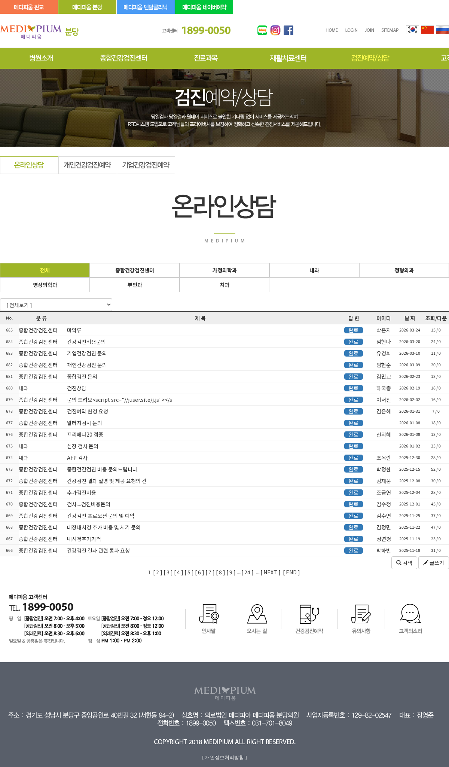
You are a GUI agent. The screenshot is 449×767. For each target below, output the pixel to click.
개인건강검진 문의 (86, 365)
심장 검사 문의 (82, 446)
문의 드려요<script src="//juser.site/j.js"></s (119, 399)
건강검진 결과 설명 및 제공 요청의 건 (106, 481)
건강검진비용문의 (86, 341)
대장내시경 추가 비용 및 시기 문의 (103, 527)
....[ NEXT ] (268, 572)
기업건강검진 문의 (86, 353)
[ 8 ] (220, 572)
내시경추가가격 (83, 539)
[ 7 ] (210, 572)
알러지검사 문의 (84, 423)
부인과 (135, 284)
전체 (45, 270)
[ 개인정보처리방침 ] (224, 757)
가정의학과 (225, 270)
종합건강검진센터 (134, 270)
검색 (404, 562)
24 (246, 572)
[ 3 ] (168, 572)
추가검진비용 (81, 492)
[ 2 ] (157, 572)
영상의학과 (45, 284)
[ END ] (291, 572)
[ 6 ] (199, 572)
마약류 (74, 330)
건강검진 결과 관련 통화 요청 (98, 550)
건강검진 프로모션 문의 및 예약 (100, 515)
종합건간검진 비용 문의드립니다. (102, 469)
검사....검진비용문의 (88, 504)
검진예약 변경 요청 (87, 411)
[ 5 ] (189, 572)
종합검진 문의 (81, 376)
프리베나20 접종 (84, 434)
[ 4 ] (178, 572)
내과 (314, 270)
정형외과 (404, 270)
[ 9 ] (231, 572)
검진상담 (76, 388)
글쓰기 (433, 562)
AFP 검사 (77, 457)
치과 (224, 284)
